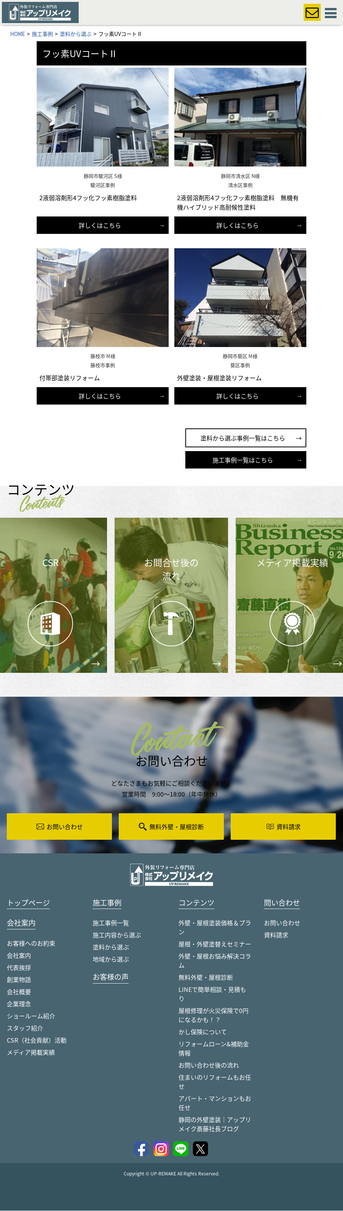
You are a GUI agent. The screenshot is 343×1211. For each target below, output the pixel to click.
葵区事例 (240, 365)
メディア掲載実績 (31, 1052)
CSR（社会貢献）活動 (37, 1040)
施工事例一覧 (111, 923)
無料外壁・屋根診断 (205, 977)
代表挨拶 (19, 968)
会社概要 (19, 992)
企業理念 (19, 1004)
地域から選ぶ (111, 959)
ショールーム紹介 (31, 1016)
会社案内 (19, 955)
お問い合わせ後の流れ (208, 1065)
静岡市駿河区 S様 (103, 175)
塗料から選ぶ (111, 947)
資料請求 (276, 935)
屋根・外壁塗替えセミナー (214, 944)
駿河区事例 (102, 184)
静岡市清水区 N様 (240, 175)
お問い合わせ (282, 923)
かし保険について (202, 1032)
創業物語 (19, 980)
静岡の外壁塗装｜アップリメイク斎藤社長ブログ (214, 1124)
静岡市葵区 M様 (240, 356)
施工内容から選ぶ (117, 935)
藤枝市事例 (102, 365)
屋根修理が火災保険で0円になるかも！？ (213, 1015)
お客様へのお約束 (31, 943)
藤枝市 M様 (102, 356)
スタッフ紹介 (25, 1028)
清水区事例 (240, 184)
